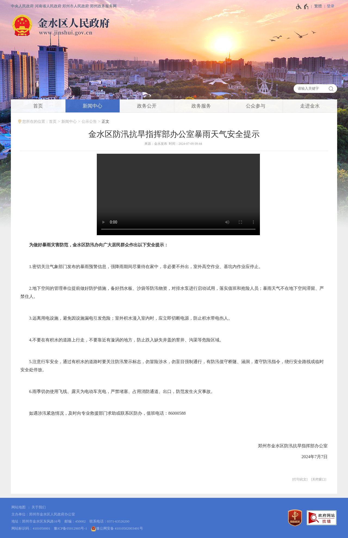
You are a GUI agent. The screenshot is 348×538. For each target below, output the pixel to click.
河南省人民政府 (48, 6)
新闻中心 (69, 121)
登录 (330, 6)
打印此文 (299, 479)
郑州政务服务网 (103, 6)
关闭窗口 (318, 479)
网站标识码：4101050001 (30, 528)
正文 (105, 121)
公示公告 (89, 121)
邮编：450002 (75, 521)
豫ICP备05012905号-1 (70, 528)
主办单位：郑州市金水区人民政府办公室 (43, 514)
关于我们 (39, 507)
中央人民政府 (22, 6)
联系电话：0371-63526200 (109, 521)
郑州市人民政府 (75, 6)
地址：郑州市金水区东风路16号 (36, 521)
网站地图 (18, 507)
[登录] (332, 6)
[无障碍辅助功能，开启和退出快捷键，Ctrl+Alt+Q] (302, 6)
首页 (53, 121)
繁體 (318, 6)
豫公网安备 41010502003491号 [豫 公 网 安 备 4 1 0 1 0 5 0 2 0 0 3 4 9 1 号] (117, 528)
